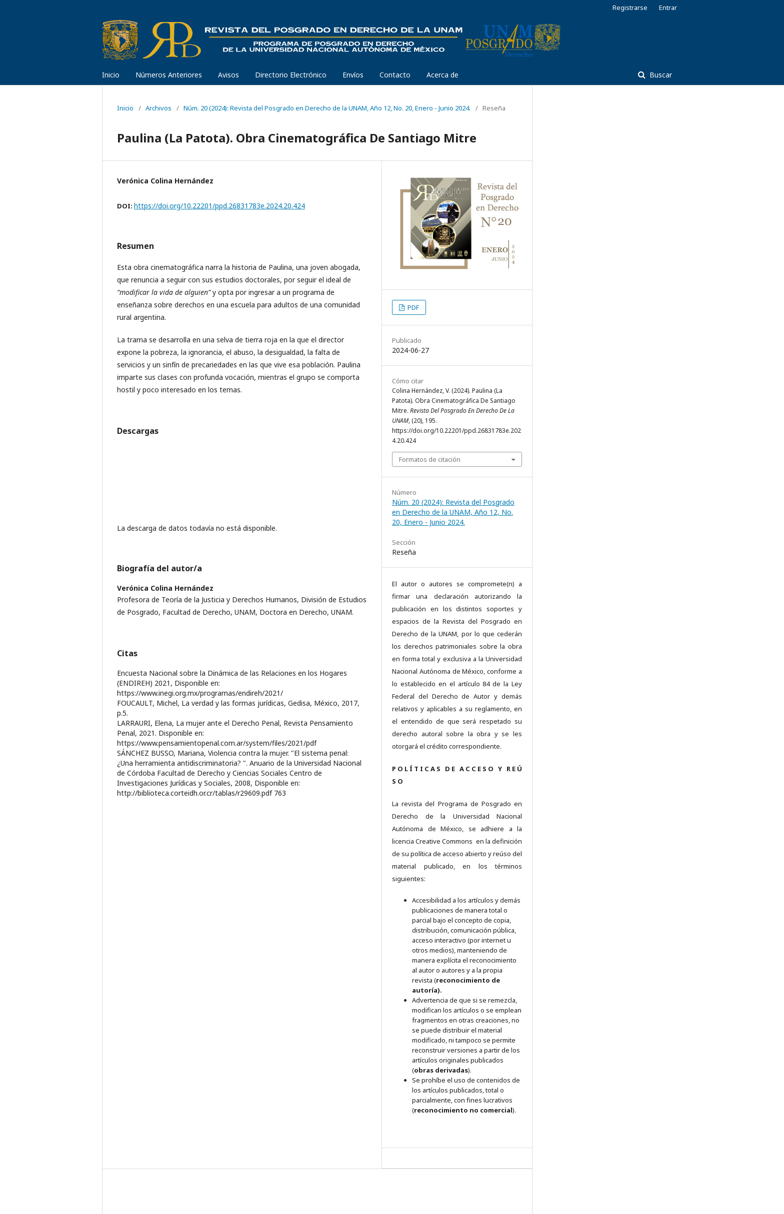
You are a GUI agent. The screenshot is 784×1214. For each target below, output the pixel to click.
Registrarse (630, 7)
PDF (412, 307)
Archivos (159, 107)
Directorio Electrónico (290, 74)
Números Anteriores (169, 74)
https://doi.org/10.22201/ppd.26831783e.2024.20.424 (219, 205)
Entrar (668, 7)
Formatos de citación (429, 459)
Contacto (395, 74)
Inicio (111, 74)
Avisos (228, 74)
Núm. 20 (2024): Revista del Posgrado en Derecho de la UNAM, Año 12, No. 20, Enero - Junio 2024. (327, 107)
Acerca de (442, 74)
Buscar (660, 74)
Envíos (353, 74)
